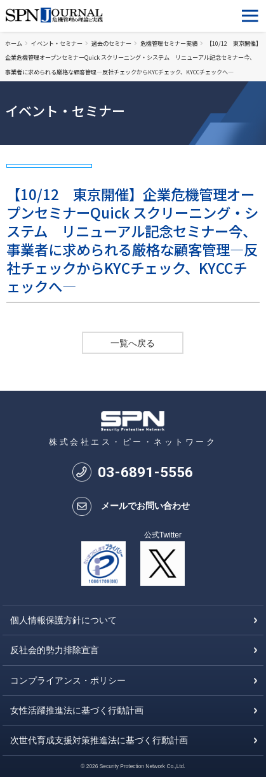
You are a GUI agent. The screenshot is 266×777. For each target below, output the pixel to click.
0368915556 (145, 472)
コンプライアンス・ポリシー (68, 680)
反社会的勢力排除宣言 (54, 650)
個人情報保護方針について (63, 620)
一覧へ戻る (132, 343)
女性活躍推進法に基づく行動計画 (76, 710)
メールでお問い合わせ (145, 506)
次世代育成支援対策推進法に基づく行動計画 (99, 740)
